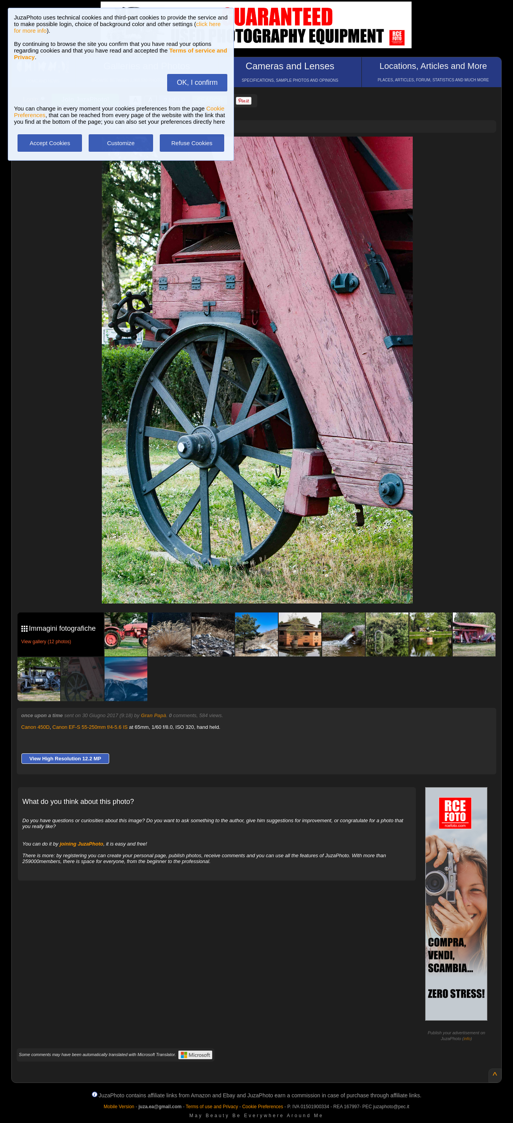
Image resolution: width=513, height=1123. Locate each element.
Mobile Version (119, 1106)
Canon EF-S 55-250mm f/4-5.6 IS (90, 727)
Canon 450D (35, 727)
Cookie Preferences (262, 1106)
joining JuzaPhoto (81, 844)
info (467, 1038)
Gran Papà (153, 715)
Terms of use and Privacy (212, 1106)
